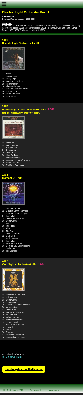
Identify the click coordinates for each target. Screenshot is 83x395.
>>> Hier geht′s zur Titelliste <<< (24, 369)
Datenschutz (36, 390)
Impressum (53, 390)
